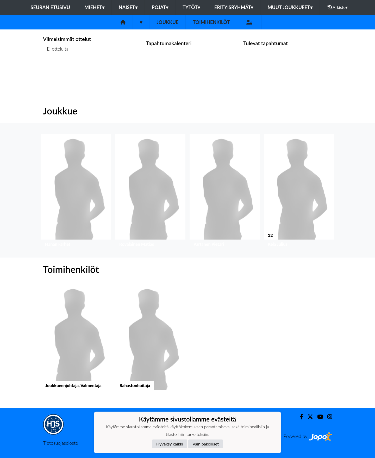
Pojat (160, 7)
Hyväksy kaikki (169, 443)
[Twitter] (308, 416)
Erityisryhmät (233, 7)
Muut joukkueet (289, 7)
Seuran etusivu (50, 7)
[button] (76, 191)
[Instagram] (327, 416)
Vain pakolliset (205, 443)
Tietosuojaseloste (60, 443)
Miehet (94, 7)
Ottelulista (55, 68)
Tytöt (191, 7)
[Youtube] (318, 416)
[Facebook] (299, 416)
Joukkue (167, 22)
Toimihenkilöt (211, 22)
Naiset (128, 7)
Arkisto (338, 7)
